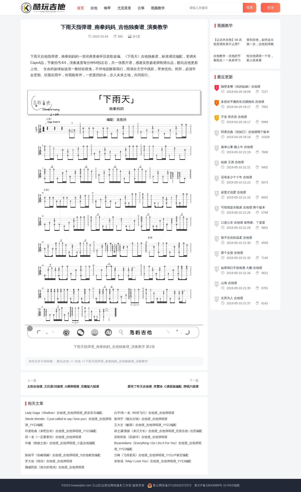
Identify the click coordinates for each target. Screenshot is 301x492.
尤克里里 (124, 8)
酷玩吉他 (63, 361)
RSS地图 (233, 485)
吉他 (93, 8)
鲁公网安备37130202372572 (172, 485)
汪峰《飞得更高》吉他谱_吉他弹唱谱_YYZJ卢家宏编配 (151, 455)
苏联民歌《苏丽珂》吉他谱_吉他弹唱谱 (140, 437)
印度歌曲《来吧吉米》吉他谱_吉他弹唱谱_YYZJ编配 (60, 431)
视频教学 (158, 8)
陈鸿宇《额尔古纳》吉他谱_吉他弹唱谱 (140, 419)
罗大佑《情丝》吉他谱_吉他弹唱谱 (48, 461)
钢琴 (107, 8)
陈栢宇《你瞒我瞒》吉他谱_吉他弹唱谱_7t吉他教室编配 (63, 455)
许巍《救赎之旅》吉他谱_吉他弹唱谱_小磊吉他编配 (60, 443)
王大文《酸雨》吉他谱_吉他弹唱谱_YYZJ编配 (145, 425)
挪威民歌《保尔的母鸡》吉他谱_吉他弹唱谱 (54, 467)
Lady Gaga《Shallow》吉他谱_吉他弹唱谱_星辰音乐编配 (63, 413)
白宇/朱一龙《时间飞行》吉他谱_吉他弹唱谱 (144, 413)
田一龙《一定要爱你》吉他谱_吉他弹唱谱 (53, 437)
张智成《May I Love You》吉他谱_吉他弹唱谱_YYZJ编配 (152, 461)
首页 (80, 8)
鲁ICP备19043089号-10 (210, 485)
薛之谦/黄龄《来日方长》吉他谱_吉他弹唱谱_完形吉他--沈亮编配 (158, 431)
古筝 (141, 8)
